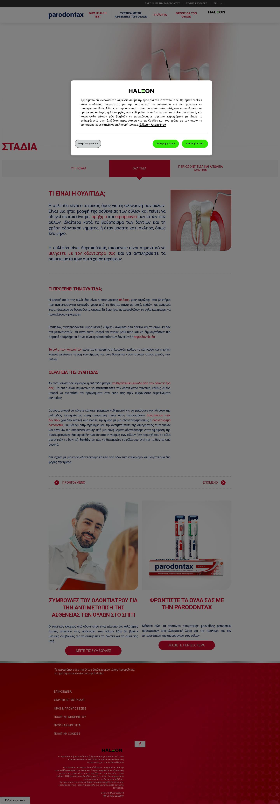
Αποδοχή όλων (194, 143)
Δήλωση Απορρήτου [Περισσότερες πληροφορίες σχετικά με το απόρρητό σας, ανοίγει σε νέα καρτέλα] (153, 124)
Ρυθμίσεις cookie (88, 143)
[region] (141, 117)
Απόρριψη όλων (166, 143)
